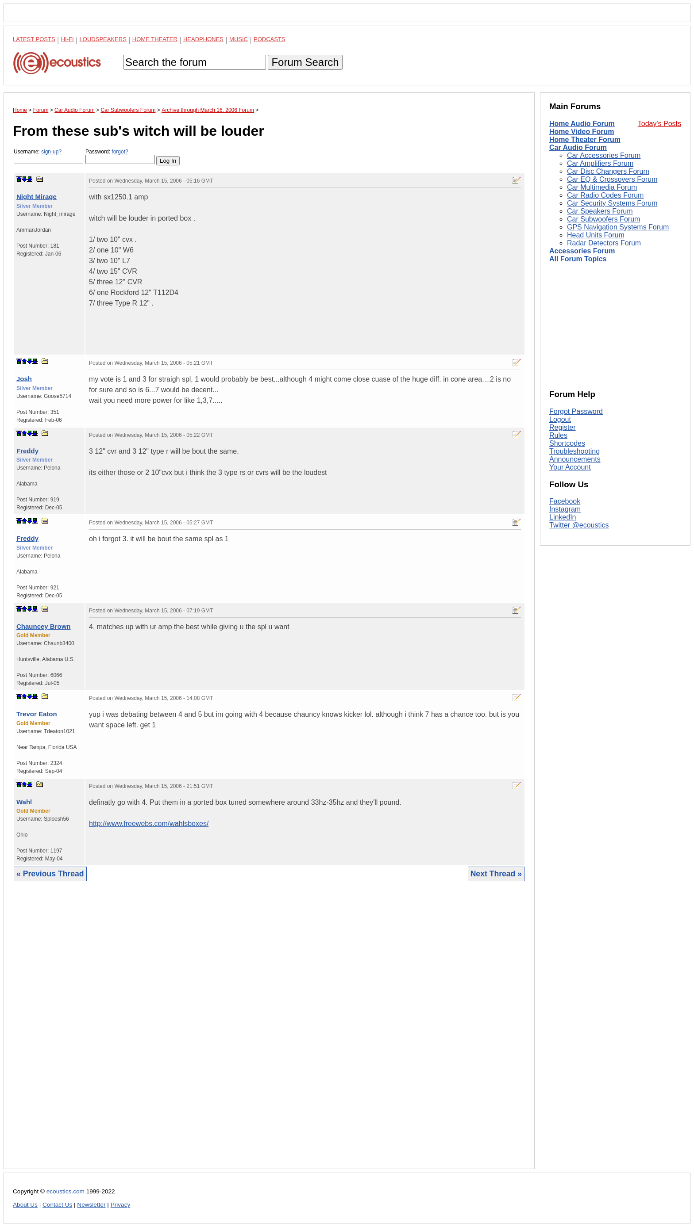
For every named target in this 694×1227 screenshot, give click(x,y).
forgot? (120, 152)
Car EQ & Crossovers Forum (612, 179)
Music (238, 39)
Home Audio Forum (582, 123)
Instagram (565, 509)
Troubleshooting (574, 451)
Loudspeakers (103, 39)
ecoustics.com (65, 1191)
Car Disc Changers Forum (608, 171)
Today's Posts (659, 123)
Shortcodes (567, 443)
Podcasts (269, 39)
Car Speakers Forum (600, 211)
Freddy (27, 451)
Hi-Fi (67, 39)
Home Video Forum (581, 131)
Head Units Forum (596, 235)
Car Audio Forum (578, 147)
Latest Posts (34, 39)
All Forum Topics (577, 259)
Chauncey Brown (43, 626)
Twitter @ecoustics (579, 525)
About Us (25, 1204)
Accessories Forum (582, 251)
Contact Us (57, 1204)
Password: (120, 156)
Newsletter (91, 1204)
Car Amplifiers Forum (600, 163)
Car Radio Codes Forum (605, 195)
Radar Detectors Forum (604, 243)
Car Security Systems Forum (612, 203)
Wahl (24, 802)
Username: (48, 156)
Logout (560, 419)
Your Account (570, 467)
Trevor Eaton (36, 714)
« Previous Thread (50, 873)
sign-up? (51, 152)
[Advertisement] (269, 1032)
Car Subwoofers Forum (603, 219)
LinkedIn (562, 517)
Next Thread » (496, 873)
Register (562, 427)
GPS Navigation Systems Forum (618, 227)
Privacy (121, 1204)
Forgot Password (576, 411)
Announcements (575, 459)
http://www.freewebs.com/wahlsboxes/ (148, 823)
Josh (24, 378)
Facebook (564, 501)
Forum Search (305, 62)
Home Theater (154, 39)
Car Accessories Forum (603, 155)
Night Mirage (36, 196)
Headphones (203, 39)
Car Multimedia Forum (602, 187)
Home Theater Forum (585, 139)
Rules (558, 435)
